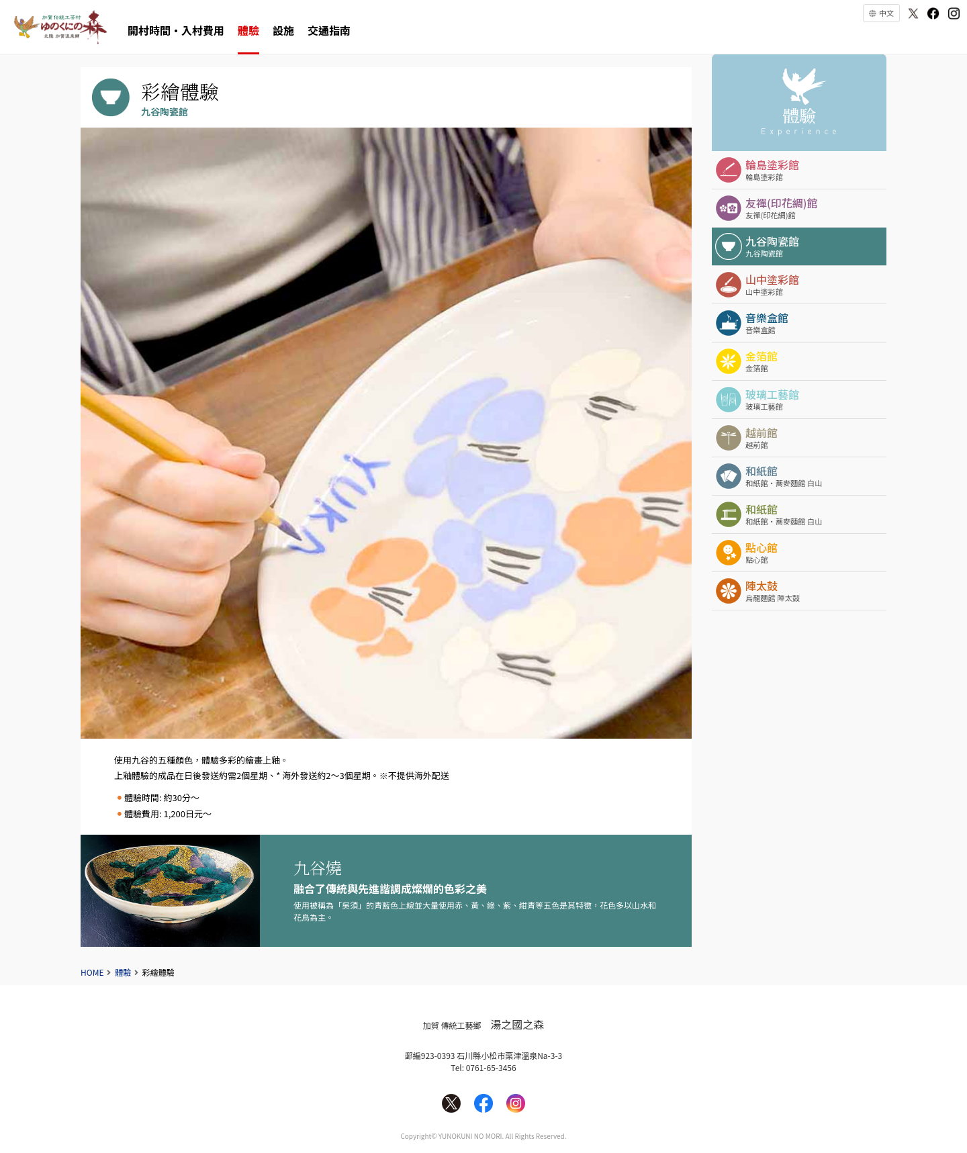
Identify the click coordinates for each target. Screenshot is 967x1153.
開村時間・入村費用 (176, 30)
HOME (92, 972)
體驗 (248, 30)
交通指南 (329, 30)
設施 (283, 30)
